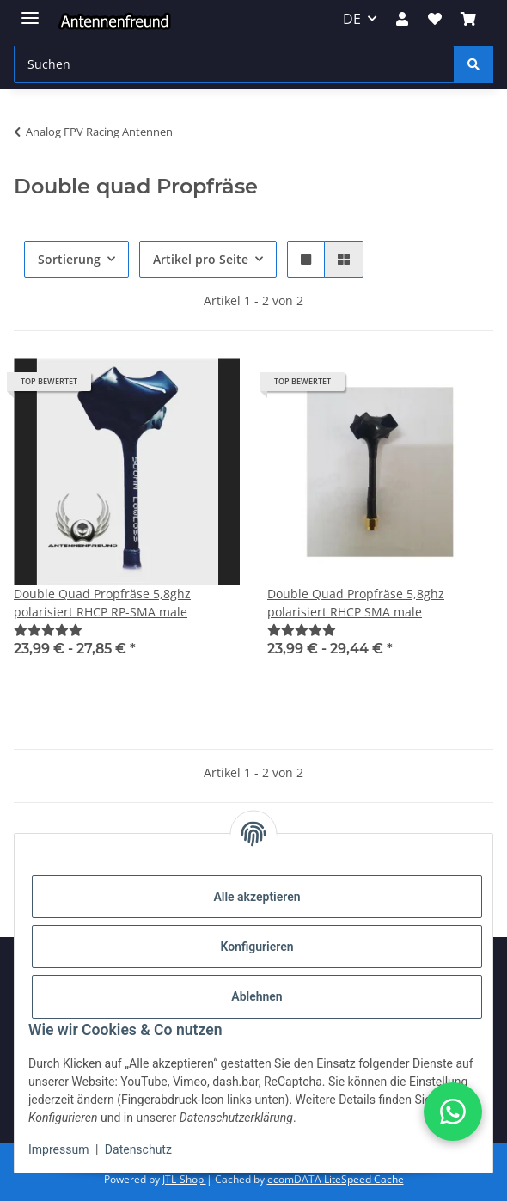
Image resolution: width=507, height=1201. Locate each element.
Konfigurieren (256, 946)
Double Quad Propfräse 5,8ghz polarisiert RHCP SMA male (355, 602)
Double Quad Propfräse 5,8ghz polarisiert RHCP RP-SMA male (102, 602)
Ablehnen (256, 996)
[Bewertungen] (48, 630)
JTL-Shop (184, 1179)
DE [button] (352, 18)
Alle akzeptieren (256, 897)
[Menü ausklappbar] (30, 10)
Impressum (58, 1149)
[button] (402, 19)
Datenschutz (138, 1149)
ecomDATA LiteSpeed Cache (335, 1179)
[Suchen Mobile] (234, 64)
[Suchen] (473, 64)
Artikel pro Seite (200, 259)
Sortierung (69, 259)
